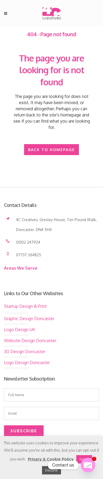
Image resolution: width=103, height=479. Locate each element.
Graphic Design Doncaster (29, 318)
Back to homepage (51, 149)
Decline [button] (51, 470)
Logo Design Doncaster (27, 362)
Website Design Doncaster (30, 340)
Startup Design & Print (25, 306)
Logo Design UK (19, 329)
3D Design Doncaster (24, 351)
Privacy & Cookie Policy (51, 459)
